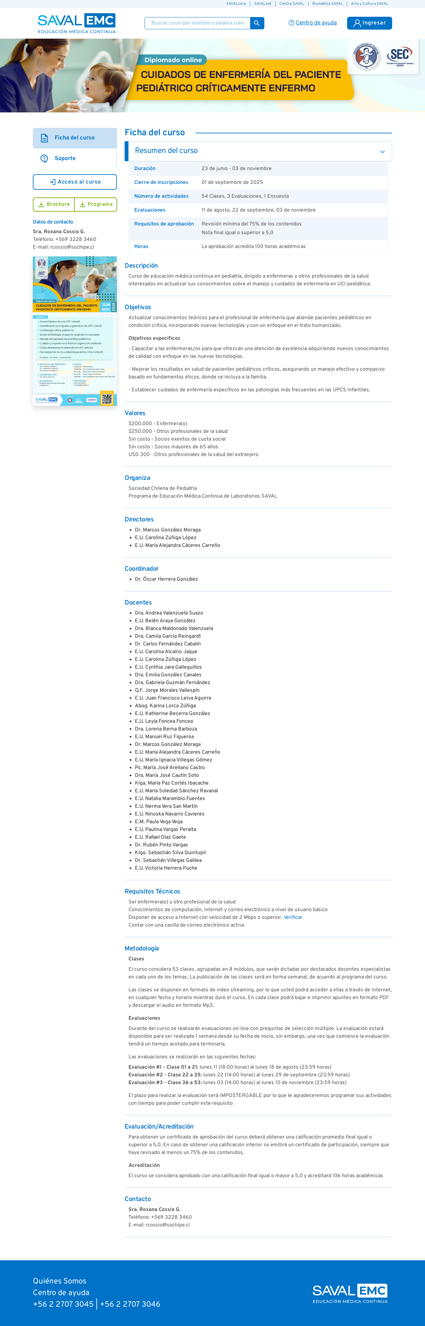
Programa (96, 204)
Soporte (57, 159)
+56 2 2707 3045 (63, 1305)
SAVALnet (262, 3)
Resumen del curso (166, 151)
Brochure (53, 204)
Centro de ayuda (61, 1293)
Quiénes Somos (59, 1281)
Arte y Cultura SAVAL (369, 3)
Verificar (293, 917)
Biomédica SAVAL (327, 3)
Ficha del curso (67, 138)
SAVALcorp (236, 3)
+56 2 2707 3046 (130, 1305)
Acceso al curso (75, 181)
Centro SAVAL (291, 3)
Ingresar (370, 23)
